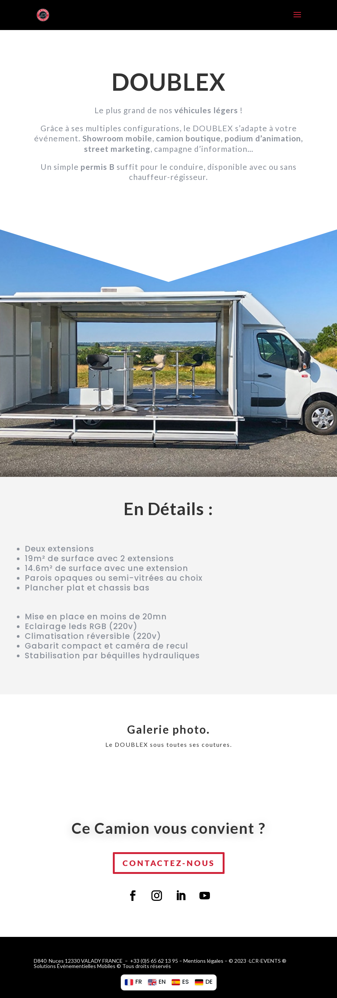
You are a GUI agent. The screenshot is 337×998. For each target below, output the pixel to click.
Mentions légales (203, 961)
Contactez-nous (169, 863)
